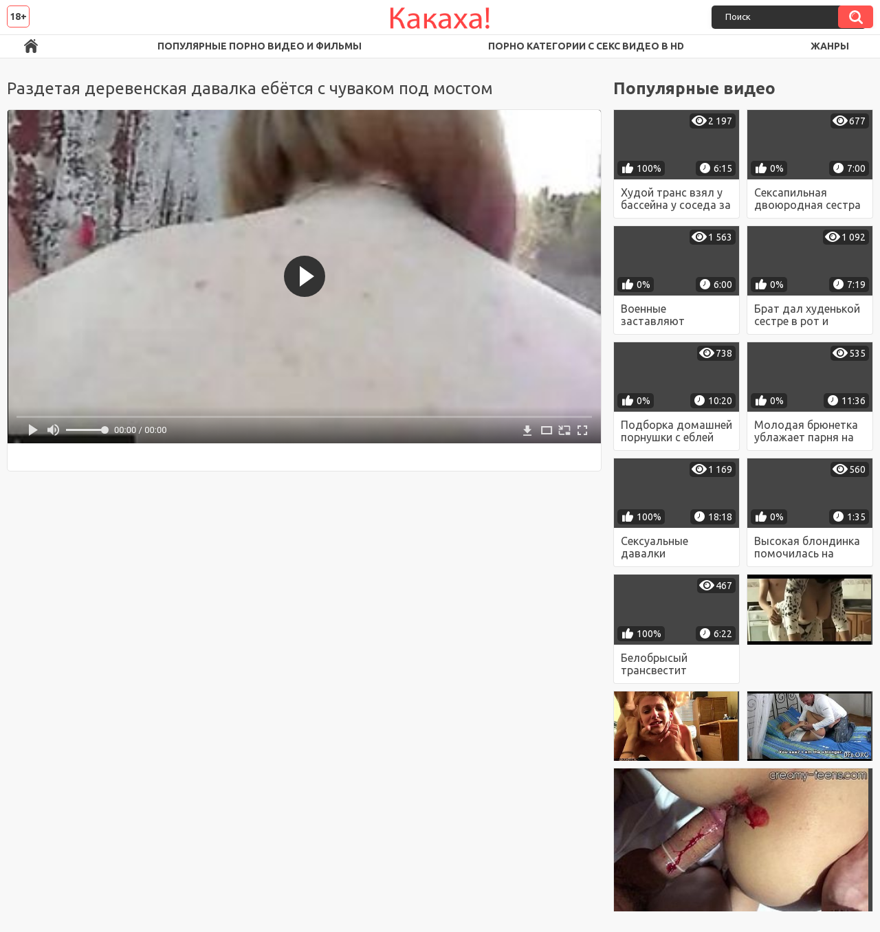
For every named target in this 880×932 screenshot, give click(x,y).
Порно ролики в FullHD (31, 46)
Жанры (830, 46)
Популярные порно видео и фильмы (259, 46)
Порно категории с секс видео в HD (586, 46)
